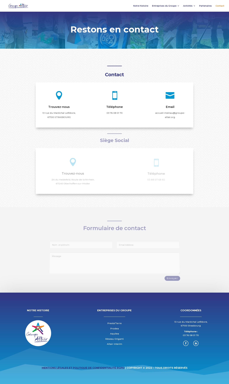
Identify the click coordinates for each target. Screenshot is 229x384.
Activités (187, 6)
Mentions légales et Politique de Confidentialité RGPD (83, 367)
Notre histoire (140, 6)
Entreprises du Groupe (164, 6)
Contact (220, 6)
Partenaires (205, 6)
